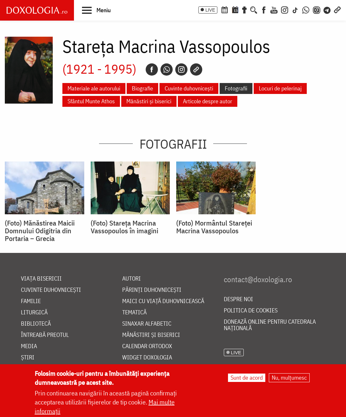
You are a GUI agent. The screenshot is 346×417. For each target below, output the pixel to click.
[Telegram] (327, 9)
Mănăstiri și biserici (148, 101)
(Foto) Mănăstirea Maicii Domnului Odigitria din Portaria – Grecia (40, 230)
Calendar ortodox (147, 346)
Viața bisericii (41, 278)
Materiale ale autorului (94, 88)
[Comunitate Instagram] (316, 9)
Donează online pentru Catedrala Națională (270, 325)
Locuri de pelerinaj (280, 88)
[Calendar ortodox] (224, 9)
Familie (31, 301)
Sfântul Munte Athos (91, 101)
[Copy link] (196, 69)
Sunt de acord (247, 377)
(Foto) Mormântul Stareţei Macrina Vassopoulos (214, 227)
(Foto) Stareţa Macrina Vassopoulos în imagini (124, 227)
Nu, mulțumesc (289, 377)
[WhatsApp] (305, 9)
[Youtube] (273, 9)
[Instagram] (284, 9)
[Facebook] (264, 9)
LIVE (210, 10)
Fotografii (236, 88)
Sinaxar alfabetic (146, 323)
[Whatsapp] (166, 69)
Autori (131, 278)
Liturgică (34, 312)
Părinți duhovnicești (151, 290)
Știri (27, 357)
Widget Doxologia (147, 357)
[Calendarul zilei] (235, 9)
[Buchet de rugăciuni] (244, 9)
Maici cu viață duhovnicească (163, 301)
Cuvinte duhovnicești (189, 88)
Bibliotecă (36, 323)
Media (29, 346)
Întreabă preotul (45, 335)
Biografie (142, 88)
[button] (96, 10)
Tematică (134, 312)
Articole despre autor (207, 101)
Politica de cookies (251, 310)
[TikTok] (295, 9)
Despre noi (238, 299)
